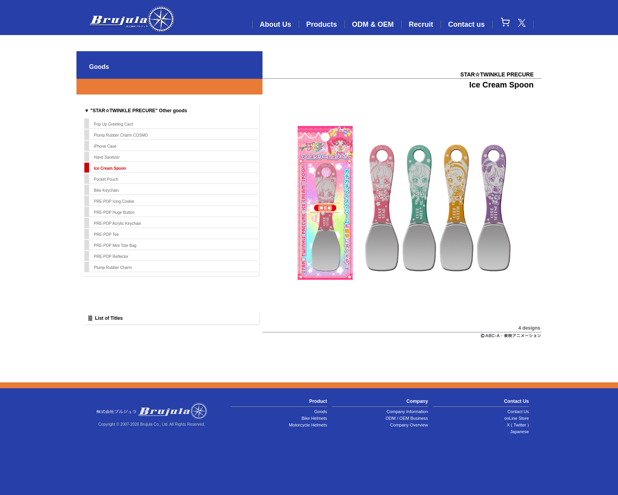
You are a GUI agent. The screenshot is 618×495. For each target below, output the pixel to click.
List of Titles (109, 318)
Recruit (421, 24)
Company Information (407, 411)
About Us (275, 24)
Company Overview (409, 425)
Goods (320, 411)
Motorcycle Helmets (308, 425)
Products (321, 24)
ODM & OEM (373, 24)
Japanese (519, 431)
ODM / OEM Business (406, 418)
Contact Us (518, 411)
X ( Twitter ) (518, 425)
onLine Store (516, 418)
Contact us (466, 24)
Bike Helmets (314, 418)
